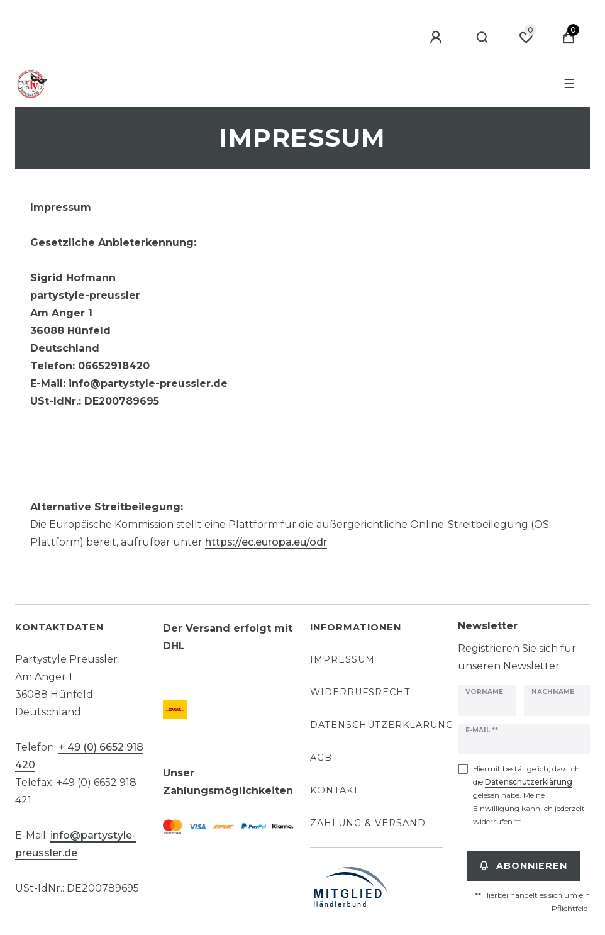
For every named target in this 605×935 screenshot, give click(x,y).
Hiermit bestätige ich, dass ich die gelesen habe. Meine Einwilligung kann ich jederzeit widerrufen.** (529, 795)
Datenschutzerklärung (381, 725)
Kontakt (334, 790)
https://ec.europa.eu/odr (266, 542)
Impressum (342, 659)
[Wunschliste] (525, 37)
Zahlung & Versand (368, 823)
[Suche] (482, 37)
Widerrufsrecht (360, 692)
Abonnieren (523, 865)
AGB (321, 757)
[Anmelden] (437, 38)
